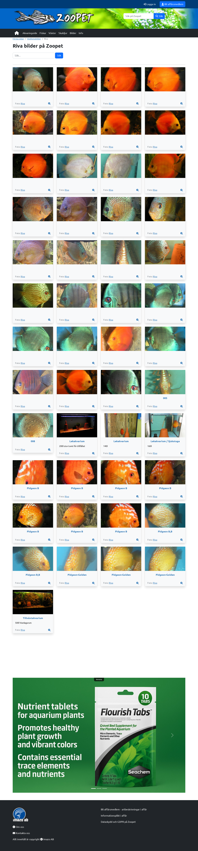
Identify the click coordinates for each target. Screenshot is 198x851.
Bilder (73, 33)
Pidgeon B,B (165, 531)
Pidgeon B (33, 488)
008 (33, 441)
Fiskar (43, 33)
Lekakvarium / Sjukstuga (165, 441)
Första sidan (18, 39)
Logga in (149, 4)
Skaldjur (62, 33)
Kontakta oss (21, 833)
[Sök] (138, 16)
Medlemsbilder (34, 39)
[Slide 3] (104, 788)
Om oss (18, 826)
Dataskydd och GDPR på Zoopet (118, 821)
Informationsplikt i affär (114, 815)
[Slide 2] (99, 788)
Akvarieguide (30, 33)
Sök (159, 16)
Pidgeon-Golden (77, 574)
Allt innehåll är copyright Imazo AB (33, 839)
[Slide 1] (93, 788)
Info (81, 33)
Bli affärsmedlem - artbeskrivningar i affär (124, 809)
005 (165, 398)
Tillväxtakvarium (33, 618)
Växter (52, 33)
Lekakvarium (77, 441)
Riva (23, 103)
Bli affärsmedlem (172, 4)
